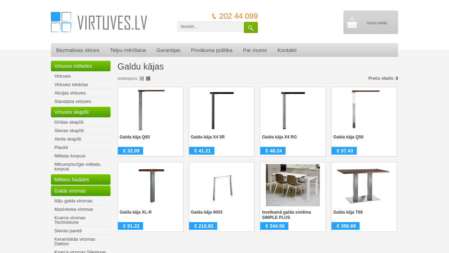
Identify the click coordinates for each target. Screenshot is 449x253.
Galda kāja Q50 (348, 137)
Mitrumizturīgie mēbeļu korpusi (77, 166)
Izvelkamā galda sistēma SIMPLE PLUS (286, 215)
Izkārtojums (127, 78)
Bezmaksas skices (77, 50)
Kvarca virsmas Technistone (70, 220)
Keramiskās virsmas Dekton (74, 241)
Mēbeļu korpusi (69, 155)
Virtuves (62, 76)
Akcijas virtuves (70, 93)
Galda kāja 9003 (206, 212)
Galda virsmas (70, 191)
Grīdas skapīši (68, 122)
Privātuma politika (211, 50)
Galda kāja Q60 (135, 137)
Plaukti (61, 147)
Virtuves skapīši (71, 112)
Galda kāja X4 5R (208, 137)
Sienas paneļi (68, 230)
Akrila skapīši (67, 139)
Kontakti (286, 50)
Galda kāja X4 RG (279, 137)
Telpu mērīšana (128, 50)
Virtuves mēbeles (73, 66)
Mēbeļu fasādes (71, 179)
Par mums (255, 50)
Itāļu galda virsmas (73, 200)
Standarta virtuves (72, 101)
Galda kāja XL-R (136, 212)
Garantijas (168, 50)
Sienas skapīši (69, 130)
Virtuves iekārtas (71, 84)
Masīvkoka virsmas (73, 209)
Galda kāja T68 (348, 212)
